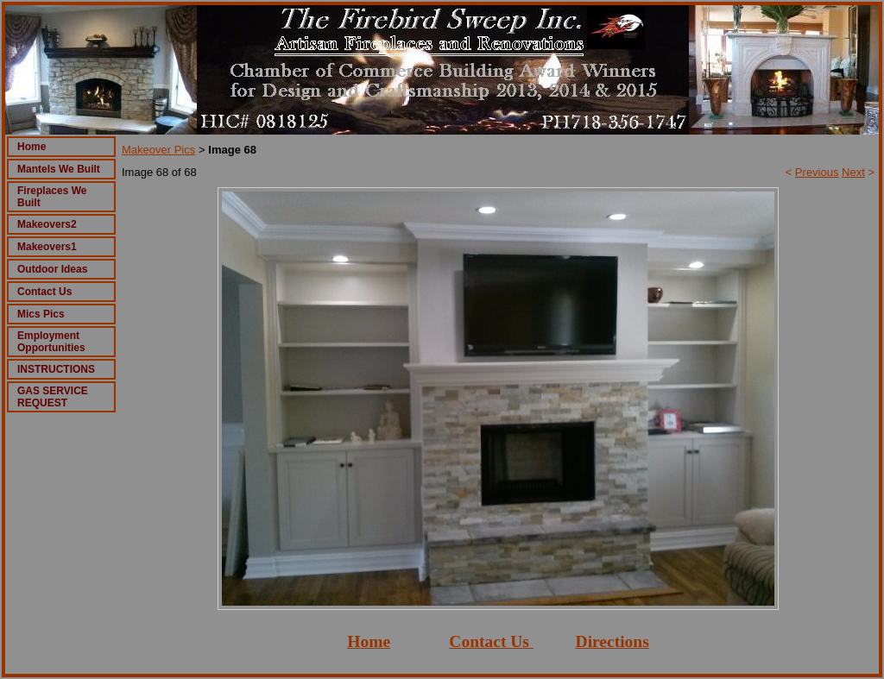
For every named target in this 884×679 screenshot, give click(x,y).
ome (375, 641)
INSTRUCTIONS (56, 369)
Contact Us (44, 292)
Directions (612, 641)
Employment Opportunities (51, 342)
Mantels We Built (58, 169)
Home (31, 147)
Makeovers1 (47, 247)
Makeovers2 (47, 224)
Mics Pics (41, 314)
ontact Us (495, 641)
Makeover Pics (158, 149)
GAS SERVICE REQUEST (52, 397)
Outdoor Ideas (52, 269)
